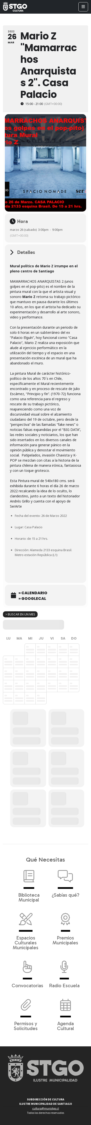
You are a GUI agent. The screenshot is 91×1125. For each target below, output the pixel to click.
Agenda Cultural (65, 1012)
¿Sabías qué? (65, 881)
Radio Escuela (64, 972)
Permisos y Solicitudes (26, 1012)
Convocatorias (27, 972)
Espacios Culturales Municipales (25, 929)
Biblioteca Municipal (29, 883)
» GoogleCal (32, 598)
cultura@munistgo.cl (45, 1108)
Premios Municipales (65, 926)
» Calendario (32, 593)
